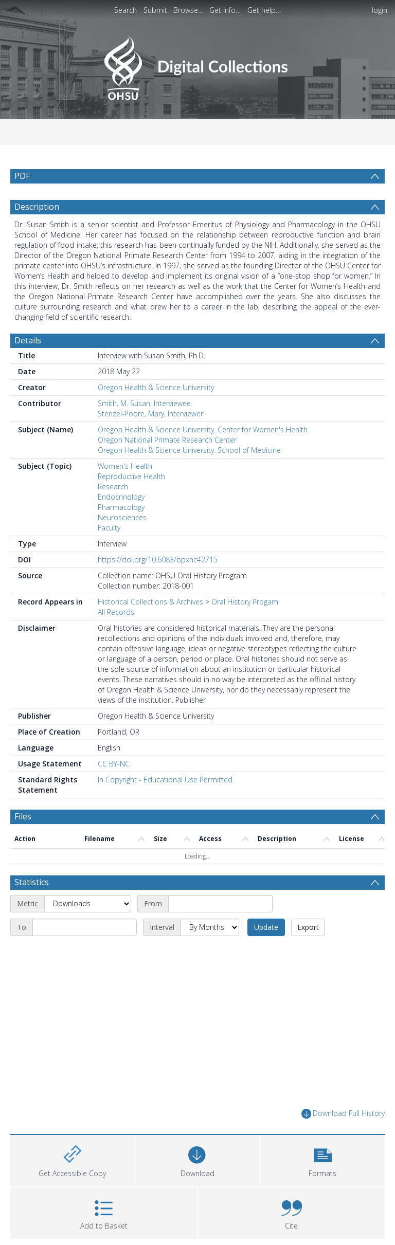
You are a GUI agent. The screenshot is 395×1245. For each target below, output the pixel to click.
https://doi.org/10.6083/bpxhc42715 (158, 559)
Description (36, 206)
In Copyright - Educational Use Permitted (165, 779)
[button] (323, 1159)
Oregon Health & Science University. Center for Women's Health (203, 429)
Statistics (31, 882)
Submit (155, 10)
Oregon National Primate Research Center (167, 440)
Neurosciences (122, 517)
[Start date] (220, 903)
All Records (116, 612)
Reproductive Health (131, 476)
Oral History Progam (244, 602)
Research (113, 486)
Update (266, 927)
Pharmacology (121, 507)
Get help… (264, 10)
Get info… (225, 10)
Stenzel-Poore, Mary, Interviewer (150, 413)
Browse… (188, 10)
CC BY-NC (114, 763)
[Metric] (87, 903)
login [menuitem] (379, 10)
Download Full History (343, 1113)
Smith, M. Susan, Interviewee (144, 403)
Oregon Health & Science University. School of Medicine (189, 450)
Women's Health (125, 466)
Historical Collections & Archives (150, 602)
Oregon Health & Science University (156, 387)
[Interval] (210, 927)
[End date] (84, 927)
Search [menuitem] (125, 10)
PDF (22, 175)
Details (27, 340)
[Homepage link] (197, 65)
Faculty (109, 528)
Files (22, 816)
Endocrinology (121, 497)
